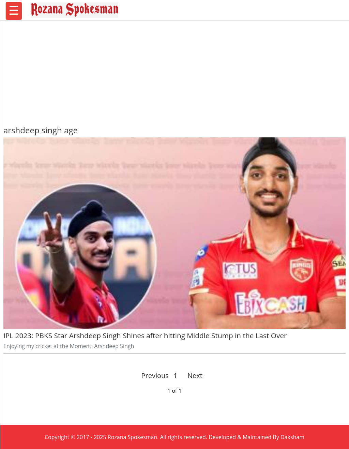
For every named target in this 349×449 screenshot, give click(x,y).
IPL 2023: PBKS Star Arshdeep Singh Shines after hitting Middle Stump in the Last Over (146, 335)
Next (192, 375)
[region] (174, 70)
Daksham (292, 437)
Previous (155, 375)
